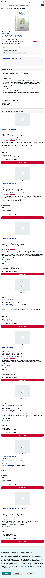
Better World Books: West (12, 356)
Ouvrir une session (36, 2)
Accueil (2, 8)
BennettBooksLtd (10, 465)
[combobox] (24, 5)
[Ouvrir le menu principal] (3, 5)
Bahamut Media (9, 192)
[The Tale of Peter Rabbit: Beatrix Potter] (22, 10)
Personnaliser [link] (29, 573)
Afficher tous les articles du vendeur (10, 50)
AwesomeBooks (9, 248)
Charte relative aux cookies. (27, 566)
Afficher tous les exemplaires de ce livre (12, 58)
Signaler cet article (7, 76)
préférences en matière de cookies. (15, 564)
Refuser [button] (17, 573)
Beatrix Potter (9, 8)
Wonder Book (9, 410)
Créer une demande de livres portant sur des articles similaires (15, 52)
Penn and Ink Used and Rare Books (14, 518)
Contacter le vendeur (5, 147)
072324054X (9, 35)
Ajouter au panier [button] (22, 162)
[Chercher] (42, 5)
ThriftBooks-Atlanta (10, 304)
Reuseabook (8, 139)
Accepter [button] (7, 573)
